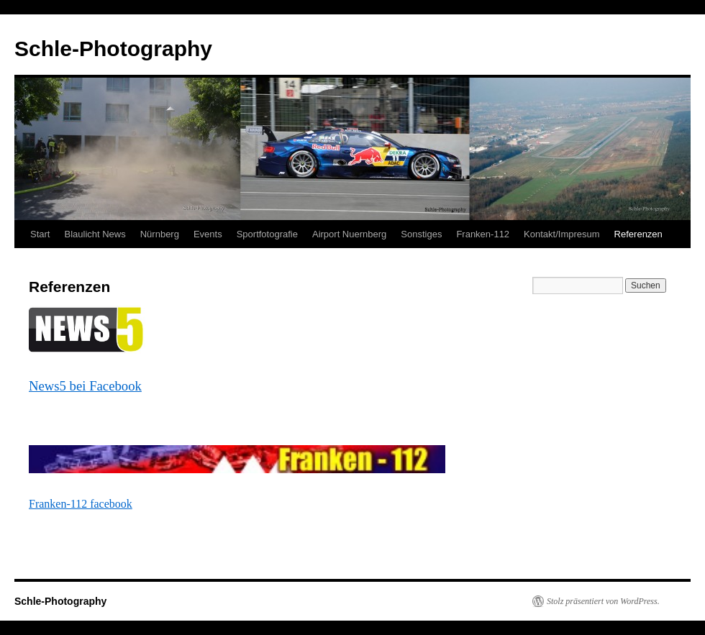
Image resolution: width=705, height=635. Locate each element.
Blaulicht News (94, 234)
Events (208, 234)
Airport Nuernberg (349, 234)
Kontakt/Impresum (562, 234)
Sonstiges (421, 234)
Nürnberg (159, 234)
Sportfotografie (267, 234)
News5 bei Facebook (85, 385)
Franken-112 (482, 234)
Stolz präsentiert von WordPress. (603, 601)
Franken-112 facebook (80, 504)
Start (40, 234)
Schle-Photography (113, 48)
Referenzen (638, 234)
